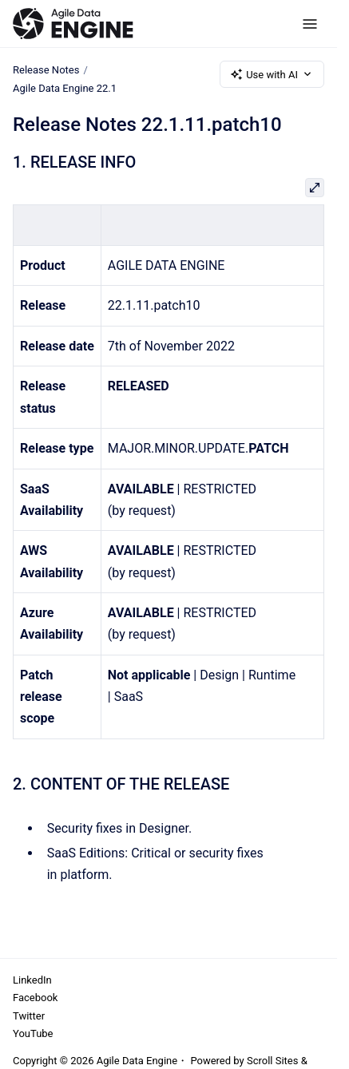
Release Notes (46, 70)
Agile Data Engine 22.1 (65, 88)
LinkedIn (32, 980)
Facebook (35, 998)
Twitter (29, 1016)
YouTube (33, 1033)
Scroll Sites (273, 1061)
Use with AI (272, 74)
